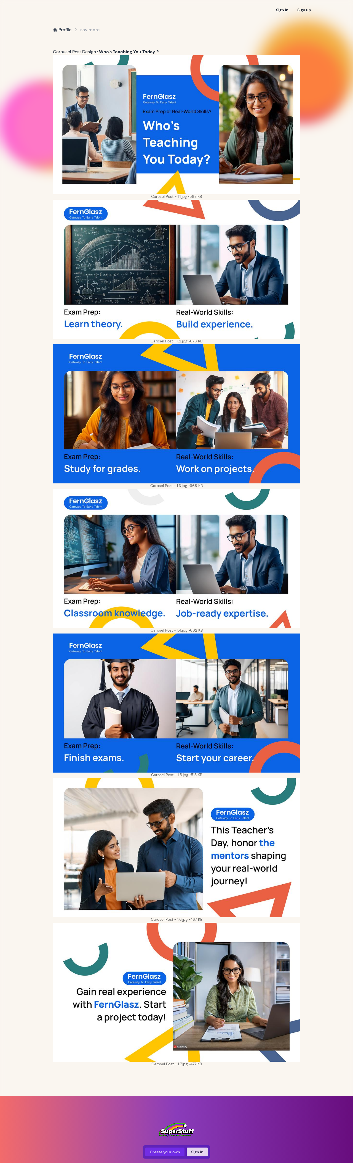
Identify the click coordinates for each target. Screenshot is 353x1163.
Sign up (304, 9)
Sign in (282, 9)
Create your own (165, 1151)
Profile (62, 30)
